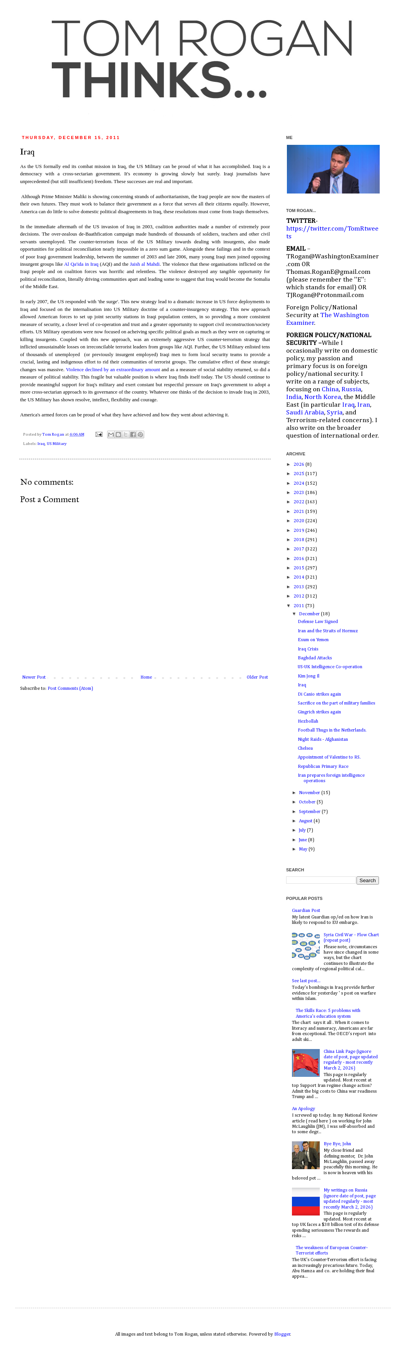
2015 (299, 568)
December (310, 614)
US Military (57, 444)
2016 (299, 559)
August (306, 821)
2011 (299, 606)
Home (146, 677)
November (310, 793)
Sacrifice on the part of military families (336, 703)
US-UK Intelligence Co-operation (330, 667)
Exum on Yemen (313, 640)
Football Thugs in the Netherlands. (332, 730)
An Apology (303, 1109)
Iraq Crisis (308, 649)
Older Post (257, 677)
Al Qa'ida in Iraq (81, 264)
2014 (299, 577)
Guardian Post (306, 910)
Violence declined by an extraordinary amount (113, 369)
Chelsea (305, 748)
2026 (299, 464)
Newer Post (34, 677)
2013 (299, 587)
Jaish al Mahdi (145, 264)
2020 (299, 521)
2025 (299, 474)
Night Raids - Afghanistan (323, 739)
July (303, 830)
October (308, 802)
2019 (299, 530)
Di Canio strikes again (319, 694)
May (304, 849)
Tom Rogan (53, 434)
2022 (299, 502)
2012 (299, 596)
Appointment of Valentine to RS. (329, 757)
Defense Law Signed (318, 622)
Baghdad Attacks (315, 658)
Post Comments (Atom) (70, 688)
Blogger (282, 1334)
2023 (299, 493)
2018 (299, 540)
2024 (299, 483)
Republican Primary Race (323, 766)
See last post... (306, 981)
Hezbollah (308, 721)
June (303, 840)
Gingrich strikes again (319, 712)
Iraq (41, 444)
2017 (299, 549)
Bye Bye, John (337, 1144)
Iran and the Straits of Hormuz (328, 631)
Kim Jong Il (308, 676)
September (310, 812)
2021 (299, 511)
